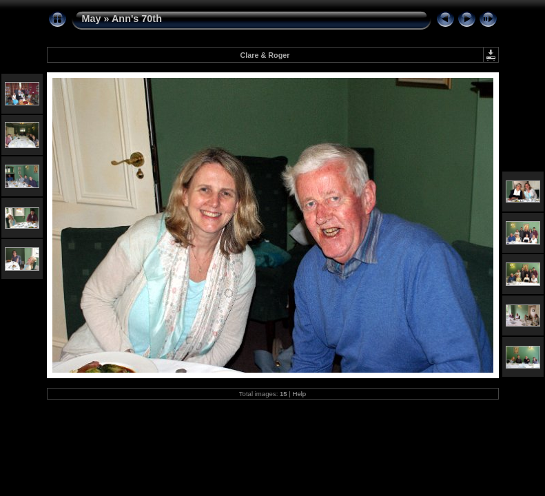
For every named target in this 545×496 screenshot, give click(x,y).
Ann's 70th (137, 18)
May (91, 18)
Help (299, 393)
